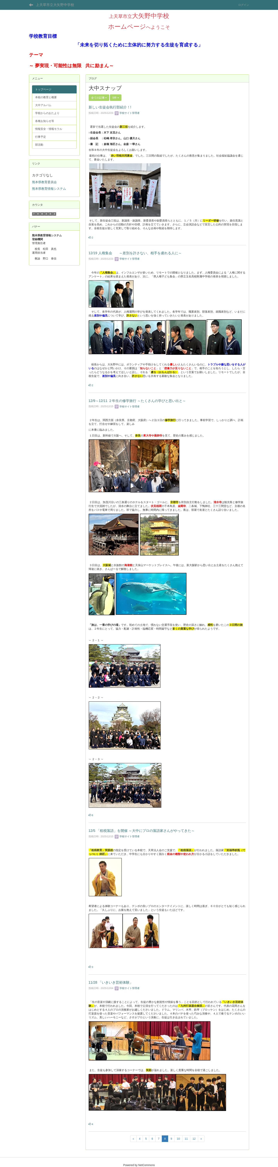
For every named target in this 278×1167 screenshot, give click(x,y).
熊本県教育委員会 (44, 182)
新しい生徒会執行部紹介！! (110, 107)
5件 (115, 97)
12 (194, 1138)
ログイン (243, 4)
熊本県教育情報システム (49, 188)
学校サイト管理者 (127, 113)
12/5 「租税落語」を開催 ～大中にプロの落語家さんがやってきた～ (142, 831)
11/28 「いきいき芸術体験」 (111, 982)
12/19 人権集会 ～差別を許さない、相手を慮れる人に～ (135, 253)
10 (178, 1138)
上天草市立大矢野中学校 (55, 5)
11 (186, 1138)
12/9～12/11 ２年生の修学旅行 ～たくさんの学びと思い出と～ (137, 401)
